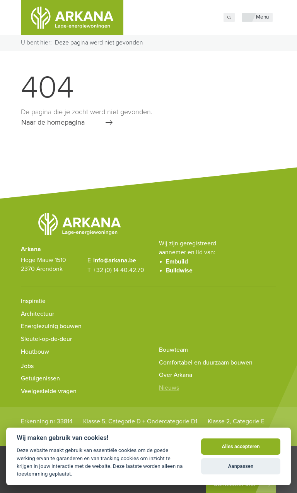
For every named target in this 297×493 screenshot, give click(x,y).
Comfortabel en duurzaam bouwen (206, 362)
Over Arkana (175, 374)
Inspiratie (33, 301)
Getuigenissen (40, 378)
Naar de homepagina (53, 122)
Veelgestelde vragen (49, 391)
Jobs (27, 366)
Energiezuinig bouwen (51, 326)
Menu (262, 17)
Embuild (177, 261)
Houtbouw (35, 351)
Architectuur (37, 313)
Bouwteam (173, 349)
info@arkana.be (114, 260)
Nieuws (169, 387)
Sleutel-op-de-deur (46, 339)
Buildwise (179, 270)
